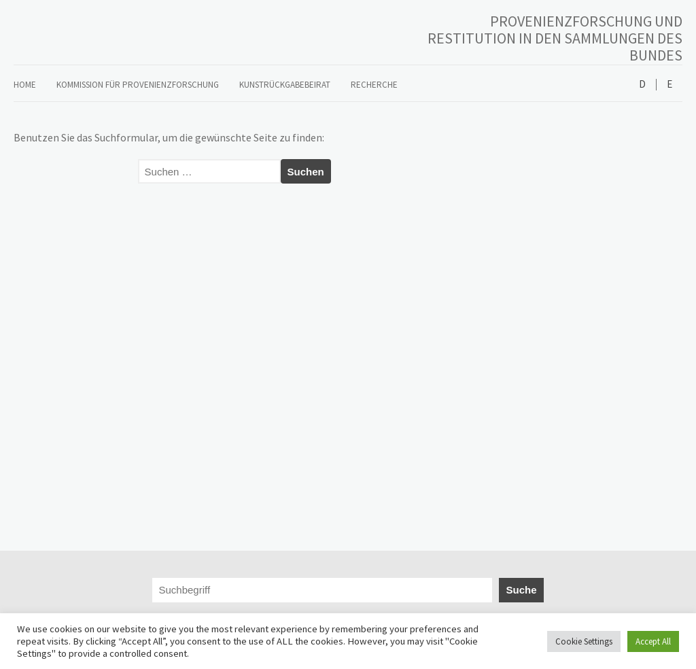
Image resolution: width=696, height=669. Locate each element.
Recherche (374, 84)
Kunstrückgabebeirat (284, 84)
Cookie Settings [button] (583, 641)
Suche (521, 590)
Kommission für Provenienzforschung (137, 84)
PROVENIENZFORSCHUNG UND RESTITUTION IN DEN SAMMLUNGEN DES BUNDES (555, 38)
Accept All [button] (653, 641)
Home (25, 84)
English (669, 84)
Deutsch (642, 84)
